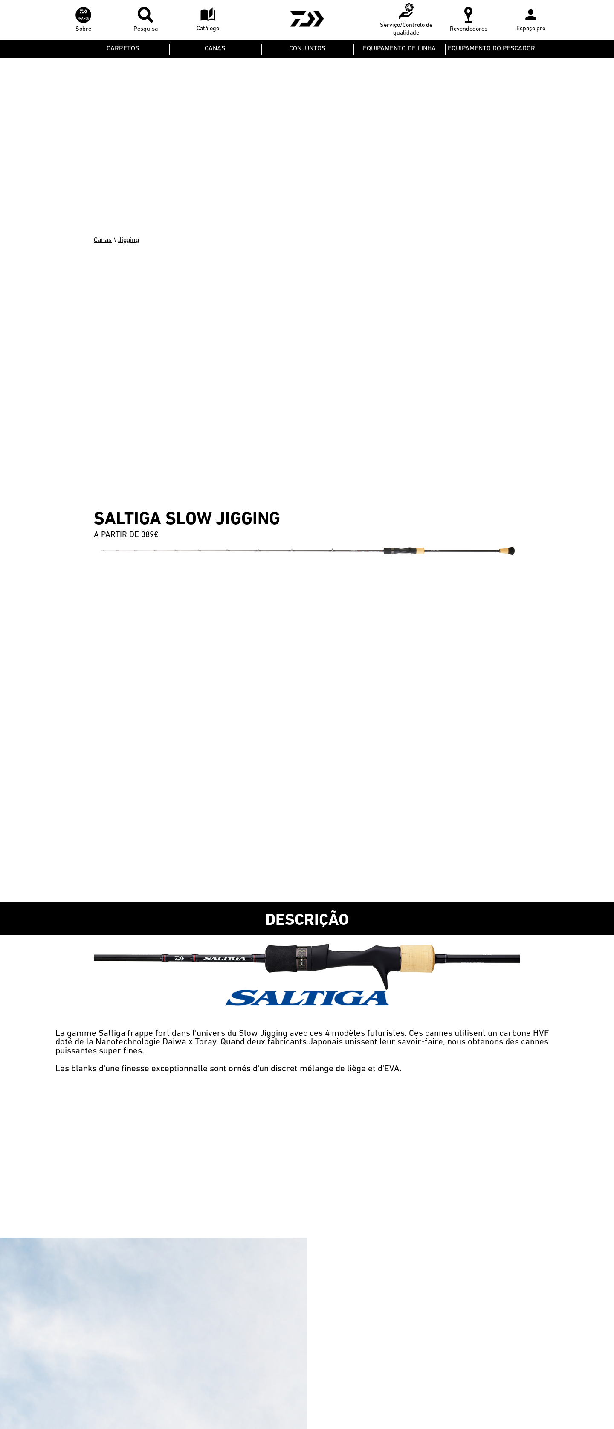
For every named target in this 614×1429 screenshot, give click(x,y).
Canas (103, 240)
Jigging (128, 240)
